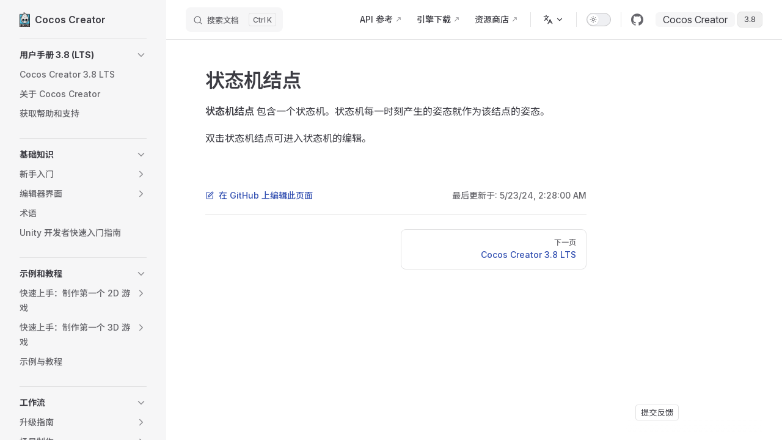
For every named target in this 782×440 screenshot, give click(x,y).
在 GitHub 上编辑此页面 (259, 195)
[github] (637, 20)
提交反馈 (657, 412)
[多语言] (553, 19)
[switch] (598, 19)
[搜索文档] (234, 19)
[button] (83, 55)
